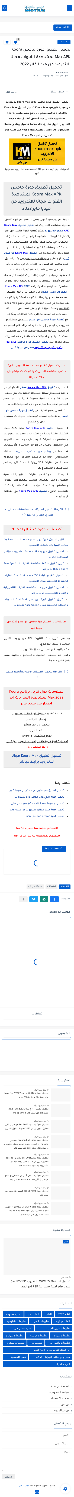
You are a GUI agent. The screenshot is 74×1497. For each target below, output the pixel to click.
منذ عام (64, 1277)
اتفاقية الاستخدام (60, 1398)
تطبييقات (37, 1342)
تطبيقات (64, 42)
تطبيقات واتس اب (60, 1342)
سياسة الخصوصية (59, 1392)
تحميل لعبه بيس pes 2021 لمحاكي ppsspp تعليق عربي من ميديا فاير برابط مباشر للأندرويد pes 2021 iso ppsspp (27, 1162)
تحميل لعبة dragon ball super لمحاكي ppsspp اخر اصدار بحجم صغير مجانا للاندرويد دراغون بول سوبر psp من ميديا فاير (26, 1144)
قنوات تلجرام (63, 1364)
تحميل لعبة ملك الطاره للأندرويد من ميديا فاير (37, 810)
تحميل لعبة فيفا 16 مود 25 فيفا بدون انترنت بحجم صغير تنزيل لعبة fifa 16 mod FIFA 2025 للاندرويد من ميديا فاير (27, 1211)
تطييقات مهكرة (15, 1342)
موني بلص (24, 1486)
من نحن (65, 1404)
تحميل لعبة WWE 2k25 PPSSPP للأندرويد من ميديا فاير (27, 1193)
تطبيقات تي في (35, 887)
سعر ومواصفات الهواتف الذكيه (53, 1356)
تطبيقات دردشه (38, 1335)
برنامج (34, 451)
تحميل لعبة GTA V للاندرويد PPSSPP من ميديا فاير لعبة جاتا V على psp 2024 (26, 1095)
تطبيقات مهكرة (14, 1335)
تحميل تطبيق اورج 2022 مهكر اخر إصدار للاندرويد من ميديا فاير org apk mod (28, 1111)
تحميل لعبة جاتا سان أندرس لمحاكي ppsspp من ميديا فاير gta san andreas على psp (26, 1178)
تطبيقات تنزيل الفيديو (58, 1328)
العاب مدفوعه (13, 1314)
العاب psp (33, 1314)
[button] (54, 899)
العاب (49, 1314)
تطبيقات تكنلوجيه (16, 1321)
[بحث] (4, 8)
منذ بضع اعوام (40, 1090)
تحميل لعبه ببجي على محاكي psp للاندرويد (39, 797)
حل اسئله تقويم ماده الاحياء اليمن (51, 1349)
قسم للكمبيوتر (18, 1356)
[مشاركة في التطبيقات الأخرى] (23, 899)
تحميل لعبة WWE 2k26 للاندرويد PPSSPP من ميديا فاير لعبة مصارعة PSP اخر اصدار (40, 1284)
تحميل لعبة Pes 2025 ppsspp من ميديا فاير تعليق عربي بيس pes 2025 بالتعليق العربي (27, 1127)
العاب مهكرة (63, 1321)
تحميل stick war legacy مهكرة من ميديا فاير (37, 803)
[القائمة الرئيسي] (69, 8)
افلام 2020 (64, 1314)
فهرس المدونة (61, 1410)
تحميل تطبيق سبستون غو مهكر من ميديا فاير (37, 790)
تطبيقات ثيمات (61, 1335)
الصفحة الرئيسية (60, 1386)
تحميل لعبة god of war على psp (45, 816)
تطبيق (40, 428)
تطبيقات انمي (41, 1321)
